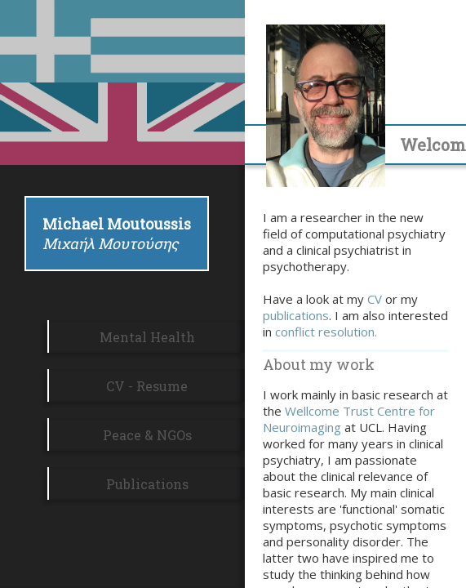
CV (374, 299)
